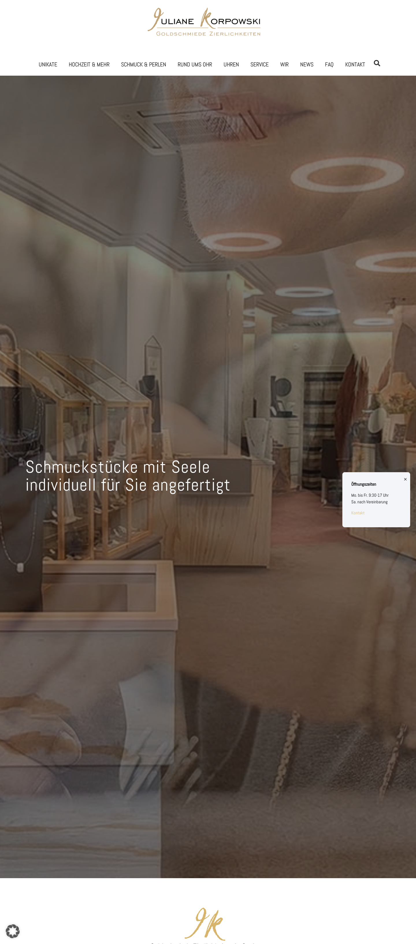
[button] (12, 931)
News (306, 64)
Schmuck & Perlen (143, 64)
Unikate (48, 64)
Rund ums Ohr (195, 64)
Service (259, 64)
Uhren (231, 64)
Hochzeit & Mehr (89, 64)
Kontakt (355, 64)
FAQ (329, 64)
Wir (284, 64)
